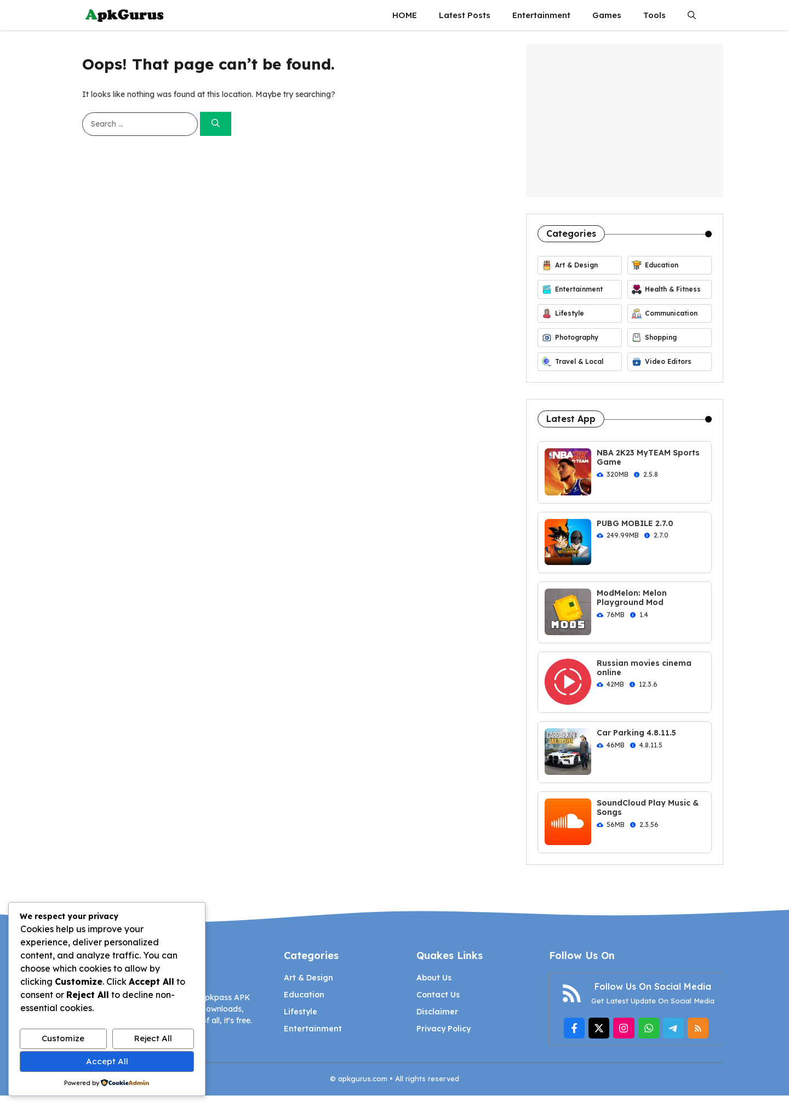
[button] (692, 15)
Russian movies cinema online (644, 667)
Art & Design (308, 978)
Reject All (153, 1038)
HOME (404, 15)
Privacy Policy (443, 1029)
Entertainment (541, 15)
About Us (433, 978)
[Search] (215, 124)
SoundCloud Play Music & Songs (648, 807)
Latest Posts (464, 15)
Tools (654, 15)
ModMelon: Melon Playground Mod (632, 597)
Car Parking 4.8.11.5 (636, 733)
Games (606, 15)
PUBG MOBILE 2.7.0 (635, 523)
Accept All (107, 1061)
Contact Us (438, 995)
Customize (63, 1038)
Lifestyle (300, 1012)
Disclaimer (437, 1012)
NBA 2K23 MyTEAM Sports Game (648, 457)
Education (304, 995)
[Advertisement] (624, 120)
